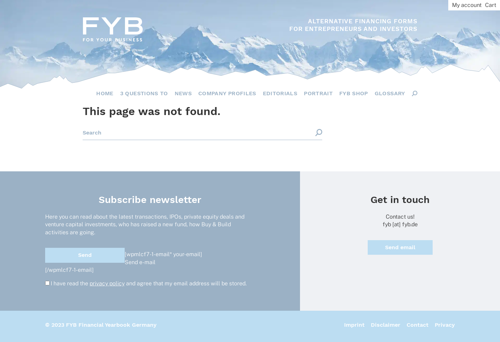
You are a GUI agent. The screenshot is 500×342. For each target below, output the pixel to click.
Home (104, 93)
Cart (490, 5)
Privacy (445, 324)
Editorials (280, 93)
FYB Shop (353, 93)
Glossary (390, 93)
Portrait (318, 93)
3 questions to (144, 93)
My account (467, 5)
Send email (400, 247)
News (183, 93)
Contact (417, 324)
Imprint (354, 324)
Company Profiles (227, 93)
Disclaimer (385, 324)
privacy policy (107, 283)
